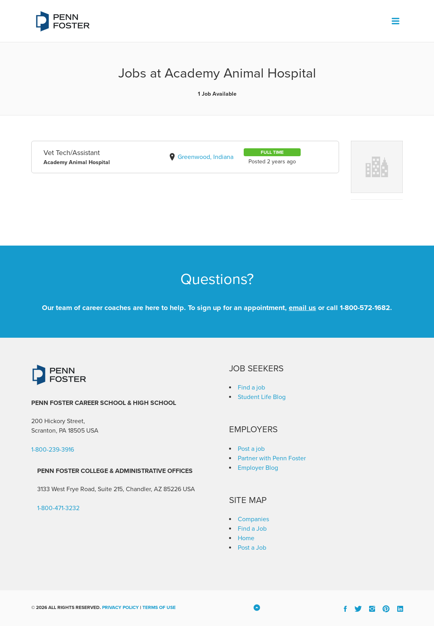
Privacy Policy (120, 607)
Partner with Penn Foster (272, 458)
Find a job (251, 387)
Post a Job (252, 548)
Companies (253, 519)
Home (246, 538)
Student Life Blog (262, 397)
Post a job (251, 449)
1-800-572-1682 (365, 307)
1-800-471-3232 (58, 508)
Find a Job (252, 529)
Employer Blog (258, 468)
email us (302, 307)
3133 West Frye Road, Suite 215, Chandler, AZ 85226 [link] (109, 489)
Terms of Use (159, 607)
